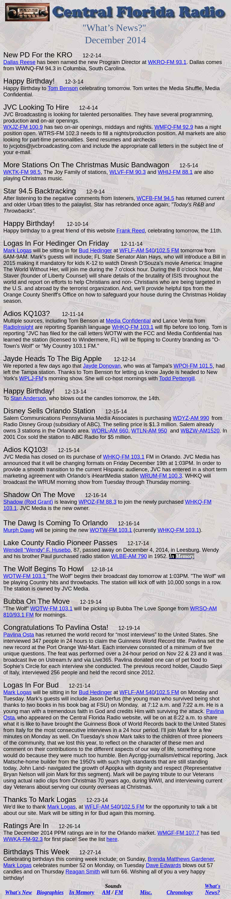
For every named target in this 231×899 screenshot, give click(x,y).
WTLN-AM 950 (149, 431)
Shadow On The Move (39, 495)
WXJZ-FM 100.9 (23, 127)
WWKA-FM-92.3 (23, 839)
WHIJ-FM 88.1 (175, 172)
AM (106, 892)
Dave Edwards (163, 865)
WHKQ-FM (117, 457)
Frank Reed (130, 231)
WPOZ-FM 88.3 (97, 502)
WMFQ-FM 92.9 (173, 127)
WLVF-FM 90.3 (127, 172)
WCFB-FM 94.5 (155, 198)
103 (137, 457)
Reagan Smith (83, 872)
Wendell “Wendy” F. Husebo (36, 550)
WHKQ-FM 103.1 (132, 327)
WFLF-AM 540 (137, 251)
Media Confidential (128, 321)
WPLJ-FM (31, 378)
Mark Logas (17, 251)
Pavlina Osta (85, 627)
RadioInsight (18, 327)
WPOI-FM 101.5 (193, 366)
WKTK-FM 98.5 (22, 172)
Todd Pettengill (177, 378)
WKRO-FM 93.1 (167, 62)
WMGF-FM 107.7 (178, 833)
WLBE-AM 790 (129, 556)
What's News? (212, 889)
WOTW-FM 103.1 (111, 530)
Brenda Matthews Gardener (181, 859)
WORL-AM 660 (109, 431)
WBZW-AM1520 (200, 431)
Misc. (146, 892)
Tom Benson (63, 88)
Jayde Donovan (102, 366)
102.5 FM (167, 251)
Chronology (180, 892)
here (111, 839)
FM (119, 892)
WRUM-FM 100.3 (161, 476)
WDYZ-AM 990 (191, 418)
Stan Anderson (28, 398)
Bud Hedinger (95, 251)
